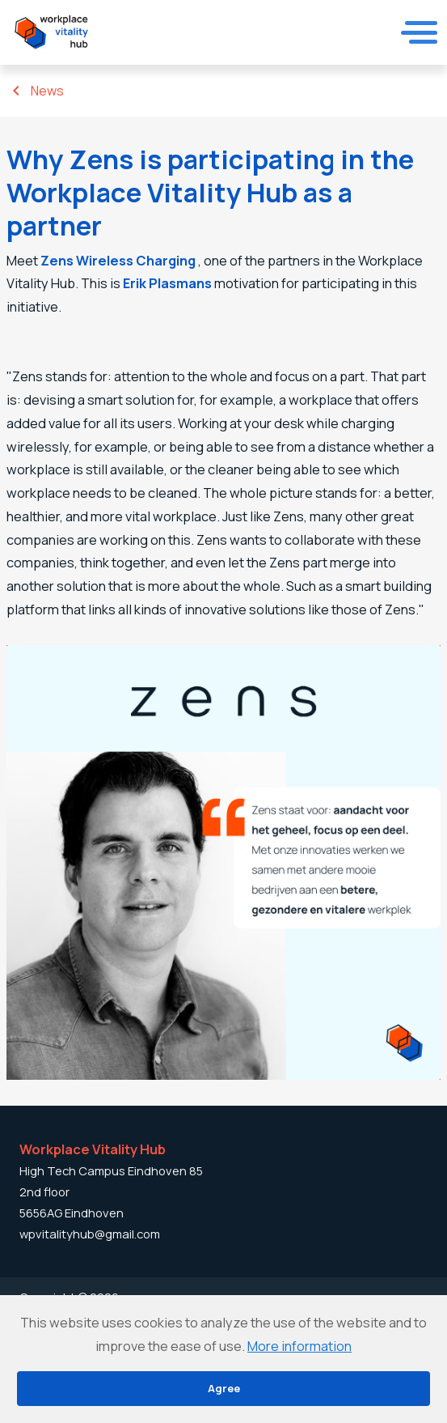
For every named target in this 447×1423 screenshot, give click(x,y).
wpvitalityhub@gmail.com (89, 1233)
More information (299, 1345)
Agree (224, 1388)
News (47, 91)
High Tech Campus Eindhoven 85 (111, 1170)
